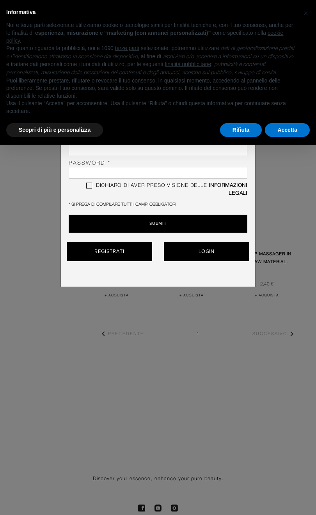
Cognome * (158, 147)
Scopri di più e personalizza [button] (55, 130)
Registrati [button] (109, 251)
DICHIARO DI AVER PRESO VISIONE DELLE (166, 189)
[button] (306, 12)
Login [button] (207, 251)
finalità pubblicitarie (188, 64)
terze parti (127, 48)
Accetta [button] (287, 130)
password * (158, 169)
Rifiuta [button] (241, 130)
